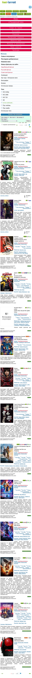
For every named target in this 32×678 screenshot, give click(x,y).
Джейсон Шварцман (25, 325)
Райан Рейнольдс (23, 291)
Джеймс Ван (22, 463)
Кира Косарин (22, 348)
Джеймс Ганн (23, 621)
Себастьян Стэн (18, 253)
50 (25, 122)
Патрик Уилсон (23, 465)
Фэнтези (22, 168)
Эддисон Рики (22, 350)
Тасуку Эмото (21, 652)
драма (15, 643)
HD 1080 (16, 94)
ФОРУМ (14, 14)
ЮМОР (8, 14)
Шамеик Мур (22, 324)
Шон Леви (22, 289)
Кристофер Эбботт (24, 148)
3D (16, 100)
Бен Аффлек (16, 465)
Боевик (3, 83)
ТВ (2, 14)
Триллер (23, 138)
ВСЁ (3, 11)
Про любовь (16, 105)
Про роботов (27, 647)
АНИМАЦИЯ (23, 11)
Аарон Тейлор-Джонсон (24, 147)
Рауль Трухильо (24, 539)
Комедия (16, 167)
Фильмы (4, 54)
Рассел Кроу (17, 148)
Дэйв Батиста (8, 624)
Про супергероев (19, 142)
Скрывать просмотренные (9, 124)
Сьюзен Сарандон (23, 538)
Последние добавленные (9, 59)
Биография (4, 80)
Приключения (17, 138)
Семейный (21, 342)
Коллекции (16, 31)
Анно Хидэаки (23, 649)
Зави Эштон (21, 497)
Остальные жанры (7, 86)
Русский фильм (6, 69)
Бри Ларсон (21, 496)
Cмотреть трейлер (4, 195)
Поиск (28, 120)
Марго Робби (22, 174)
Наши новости (15, 47)
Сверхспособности (27, 143)
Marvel (17, 285)
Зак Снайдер (21, 210)
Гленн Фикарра (20, 418)
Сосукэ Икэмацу (22, 651)
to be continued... (16, 102)
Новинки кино (5, 61)
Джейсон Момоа (9, 465)
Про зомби (16, 108)
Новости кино (16, 40)
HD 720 (16, 97)
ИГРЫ (20, 14)
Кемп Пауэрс (17, 322)
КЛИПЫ (27, 14)
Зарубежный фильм (7, 67)
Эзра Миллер (22, 572)
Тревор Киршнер (23, 346)
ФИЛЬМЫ (8, 11)
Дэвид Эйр (21, 175)
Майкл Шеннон (22, 573)
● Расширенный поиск (16, 22)
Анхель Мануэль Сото (25, 536)
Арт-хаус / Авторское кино (9, 78)
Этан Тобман (22, 385)
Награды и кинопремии (16, 43)
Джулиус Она (23, 250)
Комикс (27, 142)
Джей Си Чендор (23, 145)
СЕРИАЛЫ (15, 11)
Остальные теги (6, 111)
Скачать (29, 154)
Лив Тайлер (25, 253)
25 (22, 122)
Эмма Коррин (8, 293)
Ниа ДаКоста (23, 494)
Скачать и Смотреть (26, 551)
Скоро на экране (16, 27)
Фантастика (17, 139)
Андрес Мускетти (24, 570)
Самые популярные (8, 56)
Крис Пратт (21, 623)
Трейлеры (15, 50)
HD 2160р (16, 92)
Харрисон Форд (22, 252)
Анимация (4, 75)
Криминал (21, 167)
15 (20, 122)
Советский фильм (6, 72)
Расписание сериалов (16, 37)
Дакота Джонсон (22, 384)
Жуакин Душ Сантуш (25, 321)
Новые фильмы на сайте (9, 64)
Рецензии (16, 34)
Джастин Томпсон (25, 322)
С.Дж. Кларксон (23, 382)
